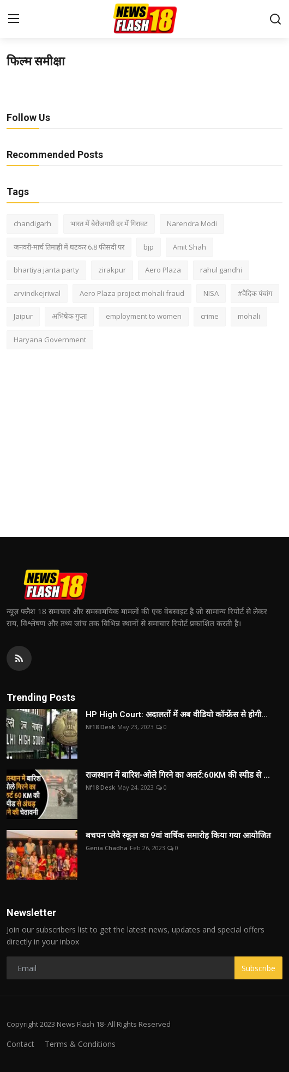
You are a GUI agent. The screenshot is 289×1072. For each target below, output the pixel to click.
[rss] (19, 658)
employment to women (144, 316)
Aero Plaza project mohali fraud (132, 293)
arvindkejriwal (37, 293)
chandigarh (32, 223)
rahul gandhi (221, 270)
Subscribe (258, 968)
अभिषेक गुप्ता (69, 316)
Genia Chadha (107, 848)
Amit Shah (189, 247)
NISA (211, 293)
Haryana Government (50, 339)
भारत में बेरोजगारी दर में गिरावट (109, 223)
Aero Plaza (163, 270)
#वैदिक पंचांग (255, 293)
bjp (148, 247)
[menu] (13, 19)
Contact (20, 1044)
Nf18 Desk (100, 727)
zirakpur (112, 270)
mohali (249, 316)
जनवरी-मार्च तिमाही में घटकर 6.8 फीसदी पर (69, 247)
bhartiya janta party (46, 270)
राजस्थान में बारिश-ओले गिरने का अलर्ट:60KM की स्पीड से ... (178, 775)
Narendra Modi (192, 223)
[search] (275, 19)
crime (210, 316)
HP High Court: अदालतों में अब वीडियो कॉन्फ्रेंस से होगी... (177, 714)
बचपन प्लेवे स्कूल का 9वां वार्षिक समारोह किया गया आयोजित (178, 835)
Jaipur (23, 316)
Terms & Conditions (80, 1044)
